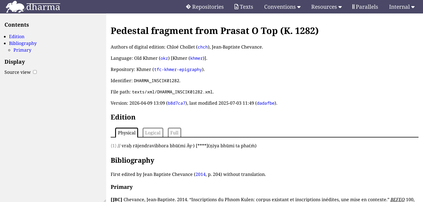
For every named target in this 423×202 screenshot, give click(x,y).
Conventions (282, 6)
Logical (153, 133)
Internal (402, 6)
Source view (20, 72)
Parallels (365, 6)
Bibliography (23, 43)
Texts (243, 6)
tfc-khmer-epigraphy (178, 69)
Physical (127, 133)
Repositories (205, 6)
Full (174, 133)
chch (203, 47)
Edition (16, 36)
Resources (326, 6)
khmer (196, 58)
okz (164, 58)
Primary (22, 50)
